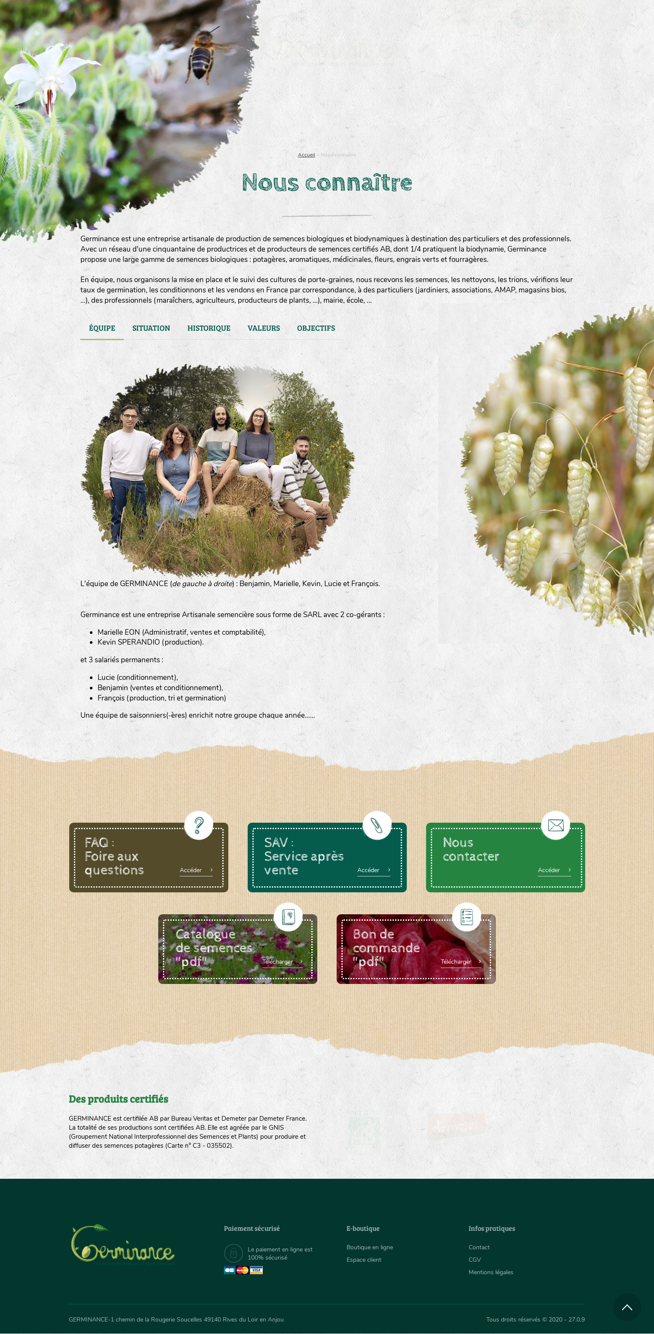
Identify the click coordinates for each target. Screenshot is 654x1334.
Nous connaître (218, 112)
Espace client (364, 1260)
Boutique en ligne (509, 112)
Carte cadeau (300, 112)
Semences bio (139, 112)
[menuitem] (544, 17)
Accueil (306, 154)
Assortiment (391, 112)
